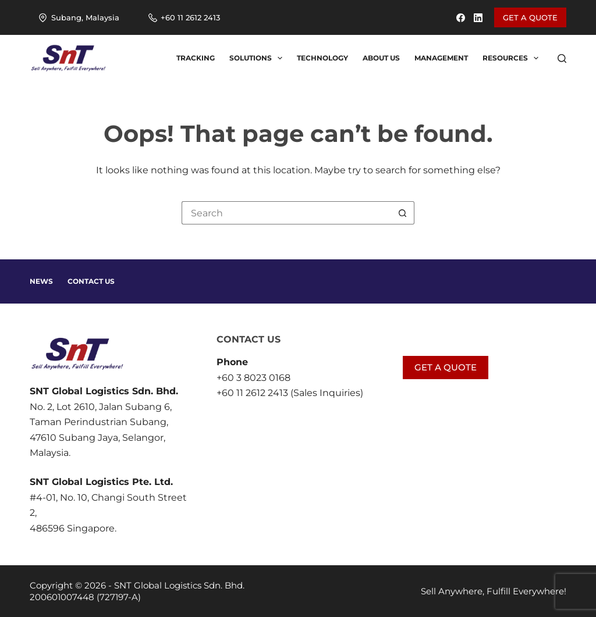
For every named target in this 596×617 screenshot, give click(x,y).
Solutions (258, 58)
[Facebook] (460, 17)
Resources (513, 58)
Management (441, 58)
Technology (322, 58)
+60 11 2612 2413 (184, 17)
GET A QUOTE (530, 17)
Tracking (195, 58)
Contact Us (91, 281)
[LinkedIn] (478, 17)
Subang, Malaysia (78, 17)
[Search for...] (286, 212)
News (41, 281)
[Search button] (402, 212)
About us (381, 58)
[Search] (562, 58)
